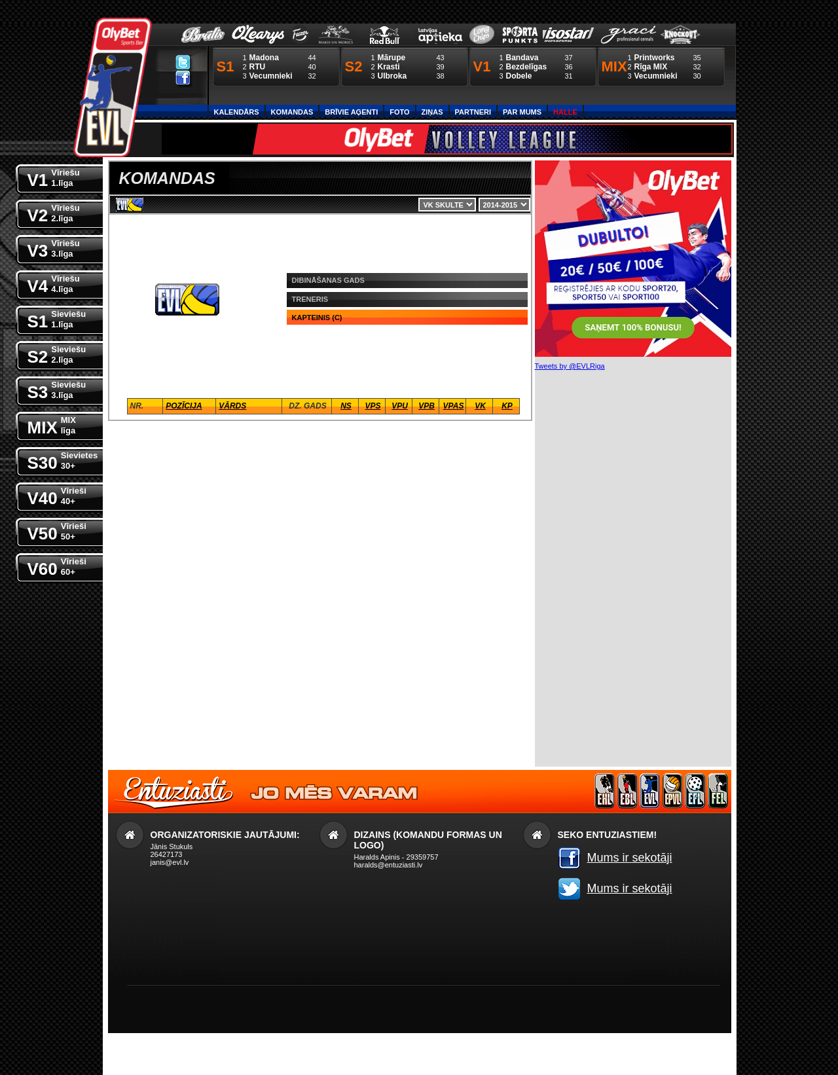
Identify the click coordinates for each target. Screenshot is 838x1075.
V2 (53, 212)
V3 (53, 248)
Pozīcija (184, 405)
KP (507, 405)
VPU (400, 405)
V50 (56, 530)
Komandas (292, 112)
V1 (53, 177)
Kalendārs (236, 112)
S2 (56, 354)
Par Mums (522, 112)
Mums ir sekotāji (629, 857)
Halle (565, 112)
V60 (56, 566)
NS (346, 405)
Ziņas (432, 112)
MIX (51, 424)
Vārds (232, 405)
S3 (56, 389)
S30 (62, 460)
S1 (56, 318)
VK (480, 405)
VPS (372, 405)
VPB (426, 405)
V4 (53, 283)
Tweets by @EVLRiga (570, 366)
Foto (399, 112)
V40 (56, 495)
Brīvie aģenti (351, 112)
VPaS (453, 405)
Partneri (473, 112)
